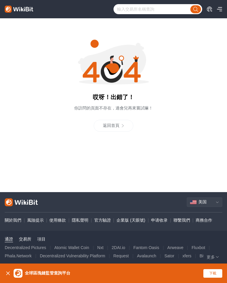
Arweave (175, 247)
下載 (212, 273)
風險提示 (35, 220)
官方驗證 (102, 220)
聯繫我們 (182, 220)
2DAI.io (118, 247)
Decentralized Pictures (25, 247)
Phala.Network (18, 255)
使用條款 (57, 220)
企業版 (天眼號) (130, 220)
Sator (169, 255)
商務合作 (204, 220)
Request (121, 255)
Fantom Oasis (146, 247)
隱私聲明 (80, 220)
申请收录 (159, 220)
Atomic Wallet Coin (71, 247)
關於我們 (13, 220)
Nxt (100, 247)
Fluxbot (198, 247)
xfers (186, 255)
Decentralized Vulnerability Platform (72, 255)
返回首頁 (113, 125)
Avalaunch (146, 255)
